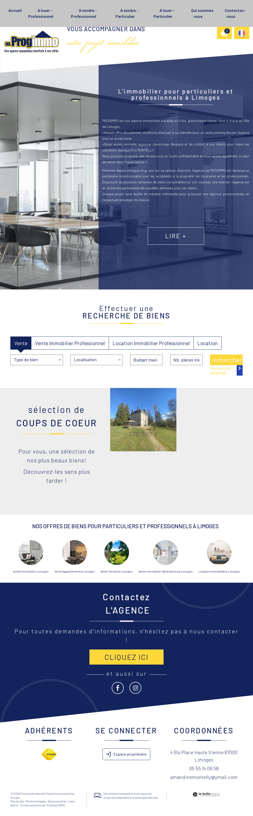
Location (207, 343)
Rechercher (226, 359)
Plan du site (17, 801)
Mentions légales (36, 801)
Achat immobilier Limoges (31, 571)
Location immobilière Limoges (219, 571)
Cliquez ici (126, 656)
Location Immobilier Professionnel (151, 343)
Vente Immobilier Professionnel (70, 343)
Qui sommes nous (202, 13)
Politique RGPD (56, 805)
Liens (71, 801)
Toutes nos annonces (32, 805)
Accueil (15, 10)
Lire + (189, 245)
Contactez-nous (235, 13)
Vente (20, 343)
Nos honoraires (57, 801)
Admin (14, 805)
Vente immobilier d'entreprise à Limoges (165, 571)
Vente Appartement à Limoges (74, 571)
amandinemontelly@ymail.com (204, 777)
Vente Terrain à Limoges (116, 571)
